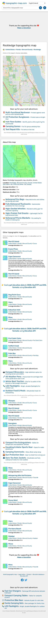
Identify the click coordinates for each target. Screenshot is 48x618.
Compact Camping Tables (16, 595)
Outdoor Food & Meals (15, 390)
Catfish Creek (13, 346)
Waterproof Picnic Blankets (18, 218)
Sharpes (11, 401)
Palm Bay (12, 353)
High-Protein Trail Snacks (17, 213)
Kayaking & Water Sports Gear (19, 447)
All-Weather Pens (13, 376)
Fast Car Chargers (12, 591)
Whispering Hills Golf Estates (19, 475)
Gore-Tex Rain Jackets (16, 458)
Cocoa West (13, 500)
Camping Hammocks (15, 452)
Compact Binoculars (15, 372)
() (22, 183)
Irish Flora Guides (13, 122)
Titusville (35, 477)
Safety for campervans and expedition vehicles (22, 443)
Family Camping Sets (13, 603)
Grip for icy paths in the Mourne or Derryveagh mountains (23, 382)
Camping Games (13, 126)
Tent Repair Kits (13, 129)
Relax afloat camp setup (33, 452)
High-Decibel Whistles (16, 208)
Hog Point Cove (14, 295)
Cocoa (35, 243)
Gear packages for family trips (34, 603)
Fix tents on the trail (27, 129)
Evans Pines (13, 249)
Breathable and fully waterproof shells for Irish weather (23, 459)
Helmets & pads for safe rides (34, 600)
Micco (10, 544)
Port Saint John (14, 338)
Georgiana (12, 423)
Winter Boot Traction (15, 381)
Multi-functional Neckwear (18, 112)
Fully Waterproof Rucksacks (18, 204)
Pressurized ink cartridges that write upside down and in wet (24, 377)
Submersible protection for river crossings (23, 205)
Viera (10, 302)
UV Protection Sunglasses (17, 117)
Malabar (11, 536)
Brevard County (27, 243)
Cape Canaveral (14, 257)
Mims (10, 317)
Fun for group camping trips (31, 126)
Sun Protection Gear (15, 455)
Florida (19, 243)
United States (12, 243)
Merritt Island (13, 241)
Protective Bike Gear (13, 600)
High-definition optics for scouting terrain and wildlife (24, 373)
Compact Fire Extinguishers (18, 442)
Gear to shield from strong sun (35, 455)
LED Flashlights (13, 386)
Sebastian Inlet (14, 310)
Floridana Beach (14, 529)
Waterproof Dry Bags (15, 199)
